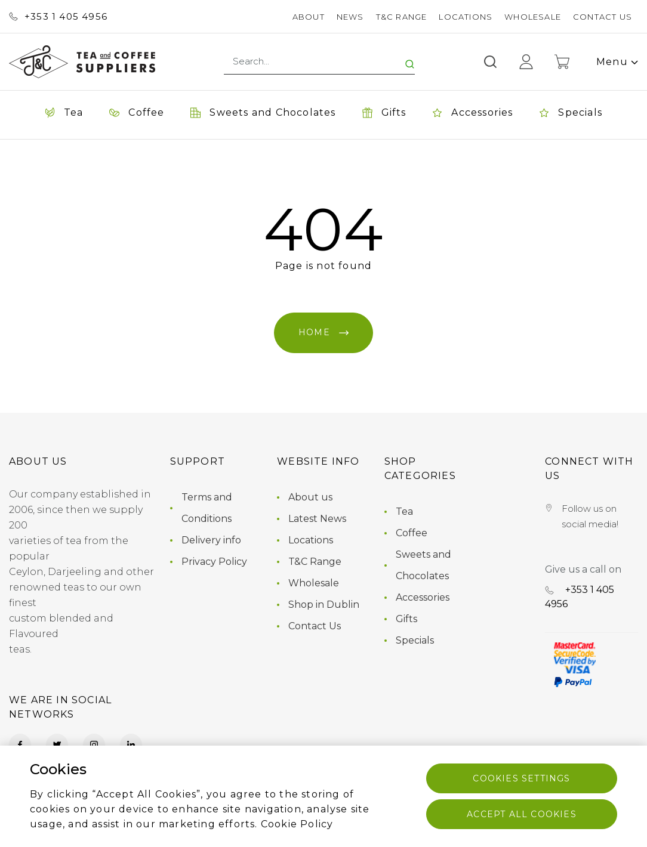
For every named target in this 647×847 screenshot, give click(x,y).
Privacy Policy (214, 561)
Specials (415, 640)
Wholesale (532, 16)
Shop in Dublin (323, 604)
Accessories (422, 597)
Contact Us (602, 16)
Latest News (317, 518)
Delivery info (211, 540)
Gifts (406, 619)
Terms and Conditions (206, 507)
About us (310, 497)
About (308, 16)
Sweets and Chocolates (423, 565)
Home (323, 332)
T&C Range (401, 16)
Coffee (411, 533)
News (350, 16)
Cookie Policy (297, 824)
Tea (404, 511)
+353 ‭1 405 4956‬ (58, 16)
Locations (465, 16)
